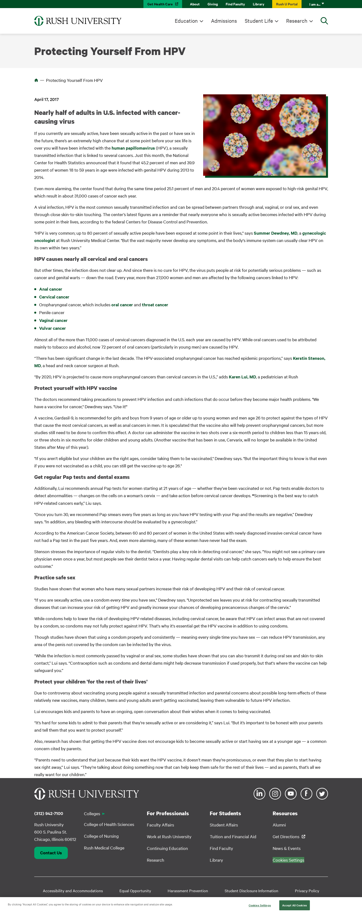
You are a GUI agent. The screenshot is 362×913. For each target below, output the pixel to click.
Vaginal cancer (53, 320)
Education (186, 20)
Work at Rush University (169, 836)
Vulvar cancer (52, 328)
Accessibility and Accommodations (73, 890)
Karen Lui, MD (242, 377)
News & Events (287, 848)
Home (36, 80)
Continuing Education (167, 848)
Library (258, 3)
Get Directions (286, 836)
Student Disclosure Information (251, 890)
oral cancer (122, 305)
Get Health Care (160, 3)
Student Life (259, 20)
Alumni (279, 824)
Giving (213, 3)
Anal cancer (50, 289)
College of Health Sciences (109, 824)
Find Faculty (235, 3)
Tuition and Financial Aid (233, 836)
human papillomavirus (133, 148)
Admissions (224, 20)
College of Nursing (101, 836)
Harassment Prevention (188, 890)
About (195, 3)
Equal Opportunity (135, 890)
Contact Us (51, 853)
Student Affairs (224, 824)
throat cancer (155, 305)
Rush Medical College (104, 847)
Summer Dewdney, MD (275, 233)
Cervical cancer (54, 297)
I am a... (314, 4)
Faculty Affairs (160, 824)
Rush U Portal (287, 3)
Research (296, 20)
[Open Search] (324, 20)
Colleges (92, 813)
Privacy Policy (307, 890)
